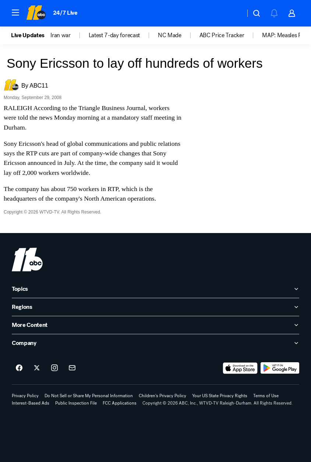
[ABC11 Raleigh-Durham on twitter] (36, 368)
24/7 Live (65, 13)
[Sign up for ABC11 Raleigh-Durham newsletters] (72, 368)
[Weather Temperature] (234, 13)
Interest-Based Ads (30, 403)
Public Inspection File (76, 403)
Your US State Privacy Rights (219, 396)
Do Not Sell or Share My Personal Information (89, 396)
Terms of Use (266, 396)
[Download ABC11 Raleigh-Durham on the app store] (240, 368)
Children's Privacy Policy (162, 396)
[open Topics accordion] (155, 289)
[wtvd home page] (27, 259)
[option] (30, 35)
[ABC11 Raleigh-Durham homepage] (36, 13)
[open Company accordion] (155, 343)
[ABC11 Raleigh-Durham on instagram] (54, 368)
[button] (15, 12)
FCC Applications (120, 403)
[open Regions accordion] (155, 307)
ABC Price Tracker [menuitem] (221, 35)
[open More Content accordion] (155, 325)
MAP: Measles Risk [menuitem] (285, 35)
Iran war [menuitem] (60, 35)
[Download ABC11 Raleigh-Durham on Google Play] (280, 368)
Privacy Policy (25, 396)
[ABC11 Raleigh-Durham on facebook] (19, 368)
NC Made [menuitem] (169, 35)
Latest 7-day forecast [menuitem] (114, 35)
